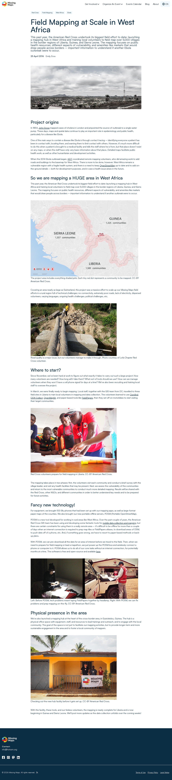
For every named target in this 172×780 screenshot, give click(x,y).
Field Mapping (47, 13)
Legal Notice (164, 772)
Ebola (69, 13)
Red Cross (35, 13)
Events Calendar (133, 4)
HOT (70, 159)
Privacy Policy (153, 772)
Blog (147, 4)
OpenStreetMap (107, 165)
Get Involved (92, 4)
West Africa (60, 13)
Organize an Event (113, 4)
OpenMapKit (50, 397)
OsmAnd (134, 394)
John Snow (44, 128)
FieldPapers (87, 397)
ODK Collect (37, 397)
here (98, 551)
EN (165, 4)
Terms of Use (141, 772)
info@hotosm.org (9, 749)
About (156, 4)
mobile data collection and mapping (119, 523)
